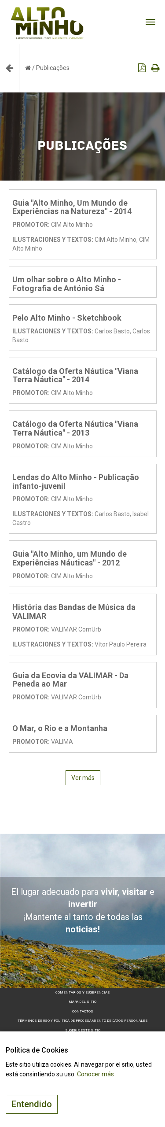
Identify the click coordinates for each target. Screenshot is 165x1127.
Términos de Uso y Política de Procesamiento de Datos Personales (83, 1021)
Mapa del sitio (82, 1002)
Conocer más (95, 1074)
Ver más (83, 777)
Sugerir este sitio (82, 1030)
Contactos (82, 1011)
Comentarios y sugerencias (82, 992)
